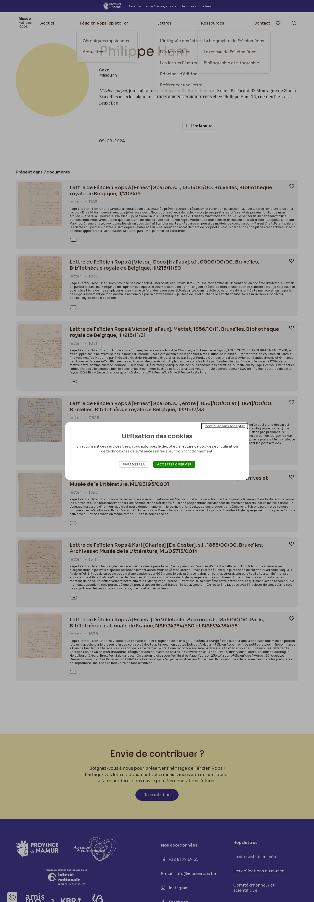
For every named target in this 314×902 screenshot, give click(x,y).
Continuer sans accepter (225, 426)
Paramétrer (134, 464)
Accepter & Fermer (174, 464)
